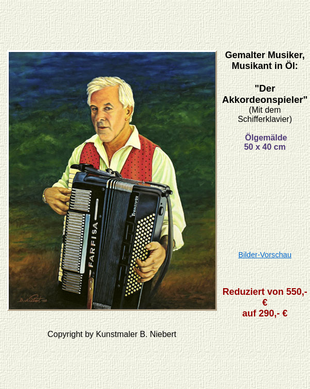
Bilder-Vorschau (264, 255)
